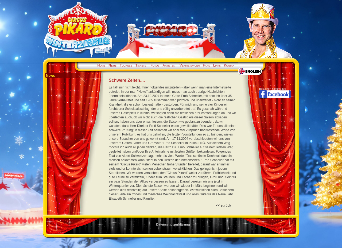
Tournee (126, 65)
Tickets (140, 65)
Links (217, 65)
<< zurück (223, 205)
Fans (206, 65)
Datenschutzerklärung (173, 224)
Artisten (169, 65)
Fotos (154, 65)
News (112, 65)
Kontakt (230, 65)
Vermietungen (190, 65)
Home (101, 65)
